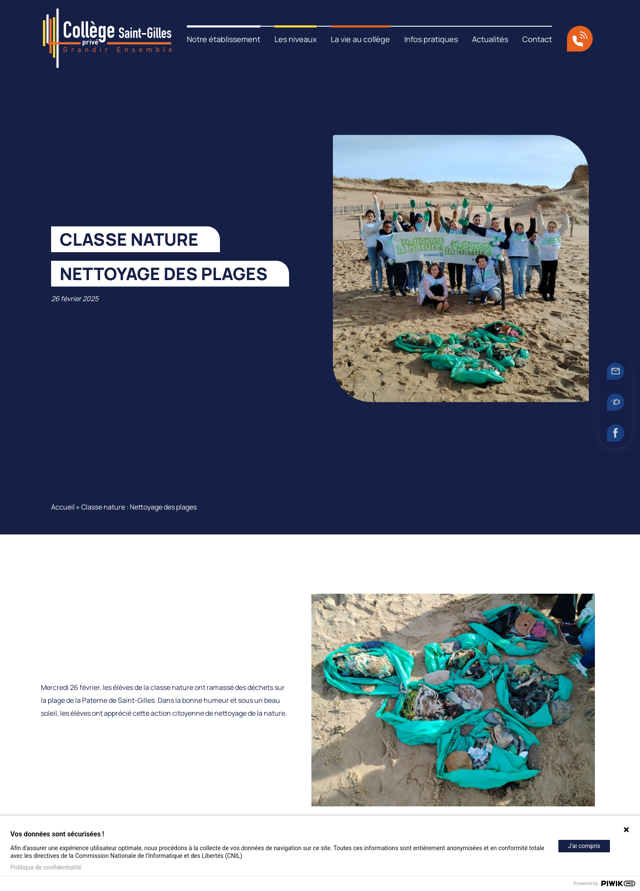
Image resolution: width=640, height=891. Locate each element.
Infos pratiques (431, 39)
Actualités (490, 39)
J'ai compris (584, 845)
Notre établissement (223, 39)
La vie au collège (360, 39)
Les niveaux (295, 39)
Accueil (63, 507)
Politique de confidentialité (45, 867)
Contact (537, 39)
